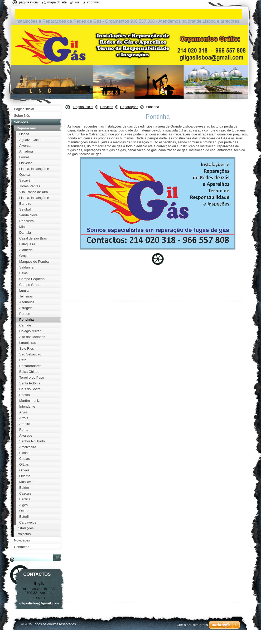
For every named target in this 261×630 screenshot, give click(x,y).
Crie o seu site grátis (192, 625)
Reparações (129, 107)
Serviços (106, 107)
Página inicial (83, 107)
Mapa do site (57, 2)
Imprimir (93, 2)
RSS (77, 2)
